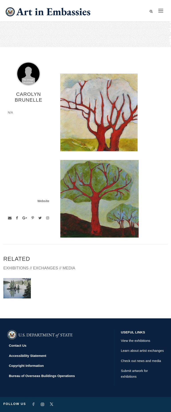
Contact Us (17, 345)
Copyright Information (26, 366)
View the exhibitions (135, 340)
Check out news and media (141, 361)
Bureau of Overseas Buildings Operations (42, 376)
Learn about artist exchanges (142, 350)
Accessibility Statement (27, 356)
